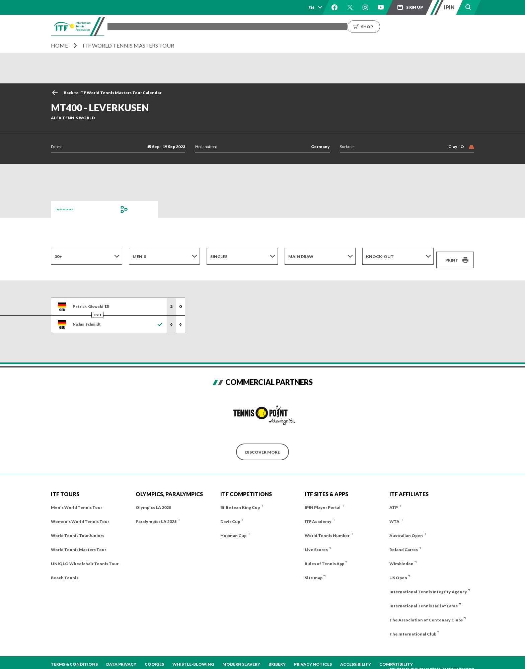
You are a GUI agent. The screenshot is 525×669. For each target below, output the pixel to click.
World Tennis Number (327, 529)
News (314, 26)
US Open (398, 572)
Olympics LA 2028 (153, 501)
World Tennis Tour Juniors (77, 529)
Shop (431, 26)
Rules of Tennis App (324, 557)
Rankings (287, 26)
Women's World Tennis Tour (80, 515)
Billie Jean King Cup (240, 501)
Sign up (414, 7)
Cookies (154, 658)
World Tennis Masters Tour (78, 543)
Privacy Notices (313, 658)
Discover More (262, 446)
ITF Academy (318, 515)
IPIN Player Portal (323, 501)
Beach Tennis (64, 572)
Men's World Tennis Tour (76, 501)
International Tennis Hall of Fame (423, 600)
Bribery (277, 658)
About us (341, 26)
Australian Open (406, 529)
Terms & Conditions (74, 658)
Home (59, 45)
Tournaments (160, 26)
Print (451, 256)
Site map (313, 572)
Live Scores (316, 543)
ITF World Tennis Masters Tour (128, 45)
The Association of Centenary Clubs (426, 614)
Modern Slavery (241, 658)
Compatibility (396, 658)
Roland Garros (403, 543)
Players (228, 26)
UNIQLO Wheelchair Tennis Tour (85, 557)
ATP (393, 501)
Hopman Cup (233, 529)
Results (256, 26)
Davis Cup (230, 515)
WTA (394, 515)
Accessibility (355, 658)
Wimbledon (401, 557)
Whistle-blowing (193, 658)
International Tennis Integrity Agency (428, 586)
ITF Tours (198, 26)
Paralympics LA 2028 (156, 515)
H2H (97, 309)
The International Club (412, 628)
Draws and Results (78, 209)
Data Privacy (121, 658)
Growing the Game (384, 26)
